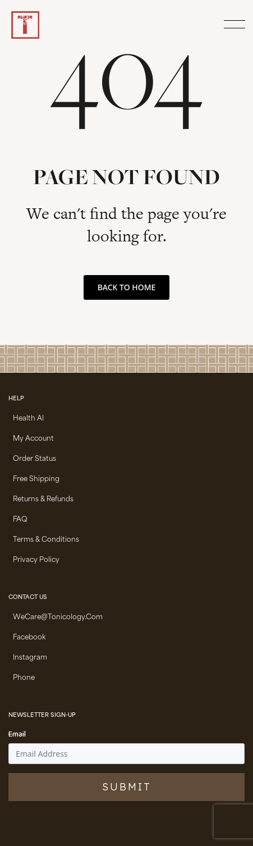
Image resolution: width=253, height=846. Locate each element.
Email (17, 735)
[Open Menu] (233, 25)
